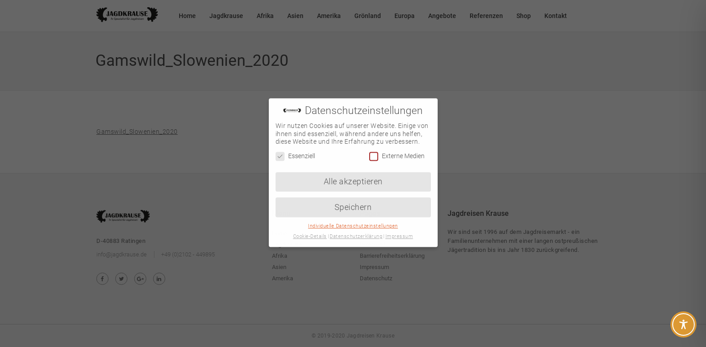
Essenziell (295, 149)
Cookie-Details (310, 230)
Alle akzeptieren (353, 174)
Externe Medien (397, 149)
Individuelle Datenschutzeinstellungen (353, 219)
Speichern (353, 200)
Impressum (399, 230)
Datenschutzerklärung (356, 230)
